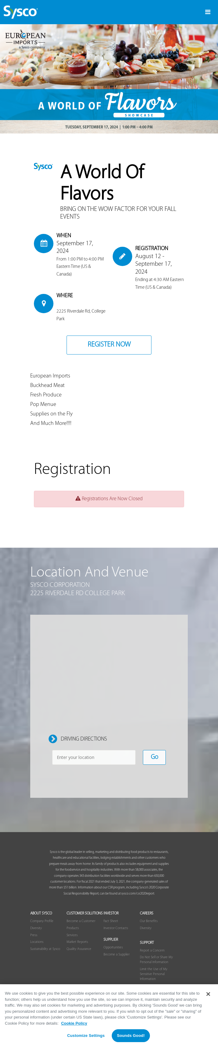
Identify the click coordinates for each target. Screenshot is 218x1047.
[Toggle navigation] (207, 12)
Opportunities (113, 947)
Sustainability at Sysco (45, 949)
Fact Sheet (111, 921)
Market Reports (77, 942)
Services (72, 935)
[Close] (208, 994)
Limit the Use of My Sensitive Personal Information (153, 974)
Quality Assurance (79, 949)
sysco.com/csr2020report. (138, 893)
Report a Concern (152, 950)
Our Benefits (149, 921)
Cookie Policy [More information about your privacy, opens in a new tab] (74, 1023)
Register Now (109, 344)
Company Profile (41, 921)
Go (154, 757)
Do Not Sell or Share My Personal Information (156, 959)
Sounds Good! (131, 1035)
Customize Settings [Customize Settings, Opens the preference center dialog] (86, 1035)
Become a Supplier (116, 954)
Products (73, 928)
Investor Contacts (116, 928)
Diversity (36, 928)
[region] (109, 1015)
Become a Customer (81, 921)
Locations (36, 942)
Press (33, 935)
